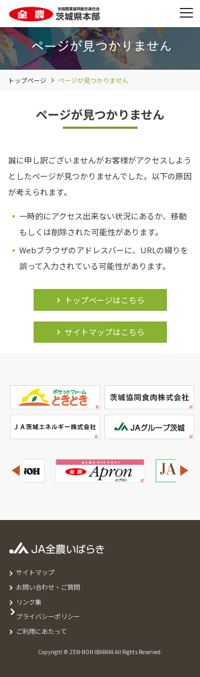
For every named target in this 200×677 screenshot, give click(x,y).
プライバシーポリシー (48, 616)
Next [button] (184, 471)
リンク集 (29, 601)
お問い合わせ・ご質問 (48, 586)
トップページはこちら (105, 300)
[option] (100, 471)
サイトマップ (35, 571)
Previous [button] (15, 471)
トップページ (27, 80)
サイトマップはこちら (105, 331)
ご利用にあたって (41, 630)
